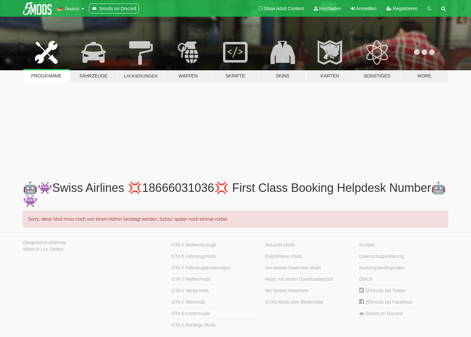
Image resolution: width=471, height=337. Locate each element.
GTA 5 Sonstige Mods (193, 325)
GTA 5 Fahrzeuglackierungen (201, 267)
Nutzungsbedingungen (382, 267)
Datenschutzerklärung (381, 256)
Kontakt (367, 244)
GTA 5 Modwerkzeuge (193, 244)
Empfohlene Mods (283, 256)
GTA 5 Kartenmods (190, 313)
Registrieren (401, 8)
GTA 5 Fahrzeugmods (193, 256)
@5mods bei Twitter (382, 291)
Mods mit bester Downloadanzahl (299, 279)
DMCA (366, 279)
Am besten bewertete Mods (293, 267)
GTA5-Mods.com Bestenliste (294, 302)
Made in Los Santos (43, 249)
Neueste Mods (280, 244)
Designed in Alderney (45, 242)
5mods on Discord (380, 313)
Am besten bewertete (286, 290)
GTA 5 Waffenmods (191, 279)
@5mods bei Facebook (385, 302)
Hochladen (327, 8)
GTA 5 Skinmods (188, 302)
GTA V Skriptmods (190, 290)
